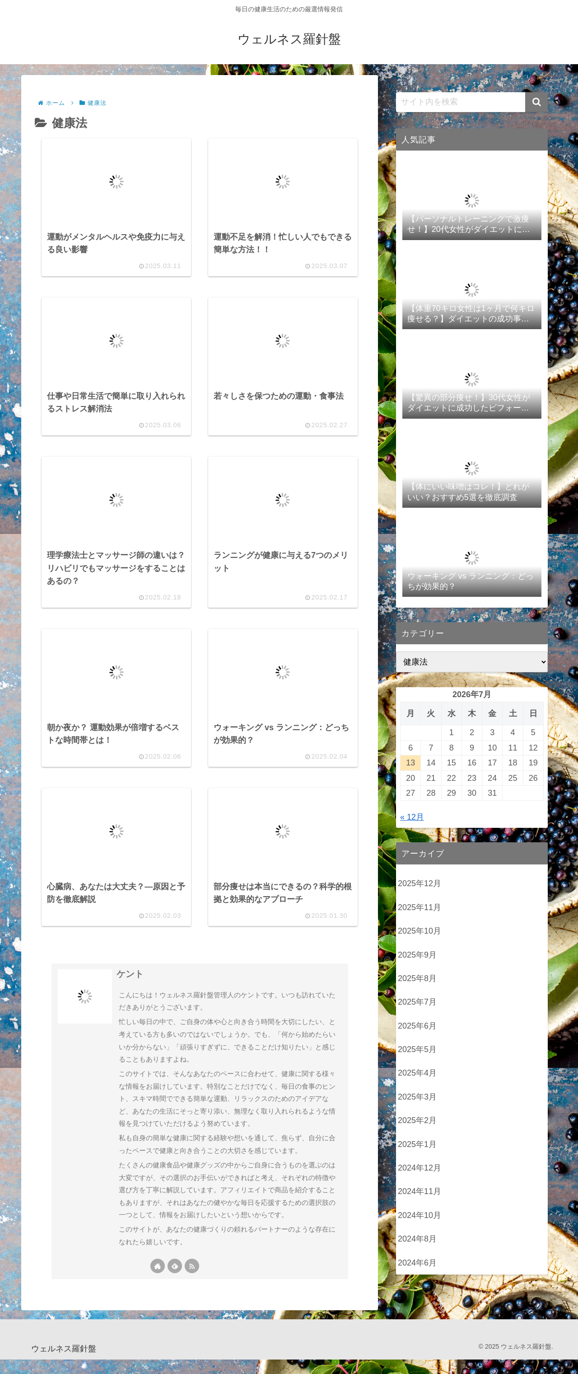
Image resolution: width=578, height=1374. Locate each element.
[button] (536, 102)
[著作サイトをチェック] (157, 1280)
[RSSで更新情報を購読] (192, 1280)
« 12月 (412, 817)
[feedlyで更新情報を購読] (175, 1280)
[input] (472, 102)
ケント (130, 988)
